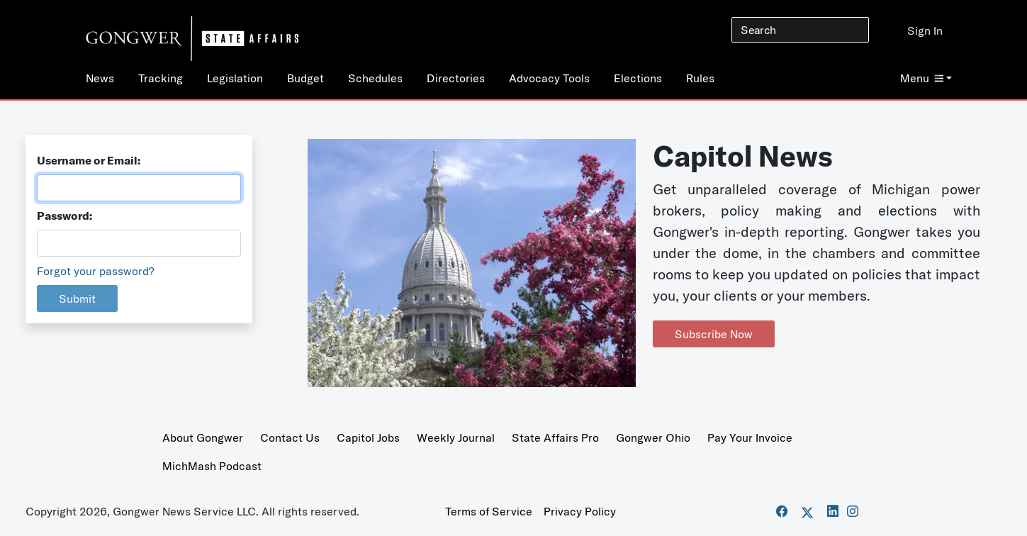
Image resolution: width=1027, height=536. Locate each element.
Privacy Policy (580, 511)
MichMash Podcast (212, 466)
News (100, 78)
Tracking (160, 78)
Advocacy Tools (549, 78)
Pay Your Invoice (749, 437)
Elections (638, 78)
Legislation (235, 78)
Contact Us (290, 437)
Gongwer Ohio (653, 437)
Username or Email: (88, 160)
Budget (305, 78)
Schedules (375, 78)
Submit (77, 298)
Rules (700, 78)
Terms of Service (488, 511)
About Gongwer (202, 437)
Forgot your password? (96, 271)
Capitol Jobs (368, 437)
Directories (456, 78)
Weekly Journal (456, 437)
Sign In (925, 30)
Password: (64, 215)
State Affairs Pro (555, 437)
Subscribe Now (714, 334)
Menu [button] (921, 78)
